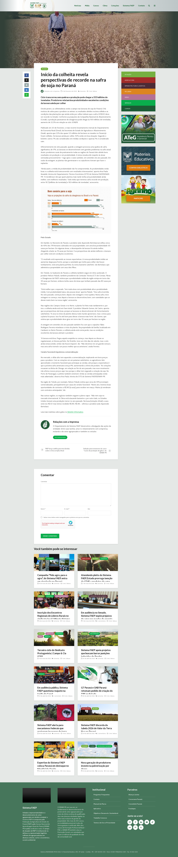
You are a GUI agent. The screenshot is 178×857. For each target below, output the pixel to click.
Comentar (84, 91)
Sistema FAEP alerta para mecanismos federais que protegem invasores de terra (53, 729)
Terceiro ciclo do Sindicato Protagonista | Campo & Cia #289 (52, 654)
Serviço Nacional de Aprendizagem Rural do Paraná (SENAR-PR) (36, 826)
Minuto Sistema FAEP (61, 596)
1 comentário (58, 696)
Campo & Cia (50, 633)
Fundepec (132, 809)
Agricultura (86, 558)
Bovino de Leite (51, 746)
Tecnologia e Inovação (104, 746)
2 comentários (101, 618)
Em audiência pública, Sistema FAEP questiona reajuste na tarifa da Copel (53, 691)
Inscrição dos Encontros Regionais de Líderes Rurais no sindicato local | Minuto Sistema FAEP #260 (53, 618)
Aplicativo (97, 809)
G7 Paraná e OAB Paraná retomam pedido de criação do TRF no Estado (96, 691)
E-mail (66, 509)
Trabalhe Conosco (100, 818)
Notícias (77, 6)
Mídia (87, 6)
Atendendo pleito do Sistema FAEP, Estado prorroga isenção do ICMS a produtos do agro (97, 580)
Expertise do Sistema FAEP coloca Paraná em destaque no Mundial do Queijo (52, 766)
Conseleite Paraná (135, 804)
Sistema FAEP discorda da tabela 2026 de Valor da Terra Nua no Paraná (95, 729)
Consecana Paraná (135, 799)
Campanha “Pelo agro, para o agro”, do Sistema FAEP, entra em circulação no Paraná (53, 579)
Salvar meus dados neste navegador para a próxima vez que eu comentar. (66, 517)
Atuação (44, 69)
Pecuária (60, 671)
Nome (43, 509)
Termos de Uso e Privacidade (104, 823)
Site (89, 509)
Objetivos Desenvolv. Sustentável (106, 813)
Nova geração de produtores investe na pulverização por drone (97, 766)
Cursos (96, 6)
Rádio (40, 599)
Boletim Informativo (75, 412)
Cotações (115, 6)
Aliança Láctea (134, 795)
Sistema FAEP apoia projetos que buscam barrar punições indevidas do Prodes (97, 654)
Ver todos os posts (60, 437)
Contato (141, 6)
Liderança (50, 558)
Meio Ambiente (94, 633)
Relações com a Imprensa (50, 91)
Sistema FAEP (128, 6)
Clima (105, 6)
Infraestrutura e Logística (98, 596)
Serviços (47, 636)
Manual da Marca (100, 804)
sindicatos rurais (36, 829)
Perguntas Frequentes (102, 795)
